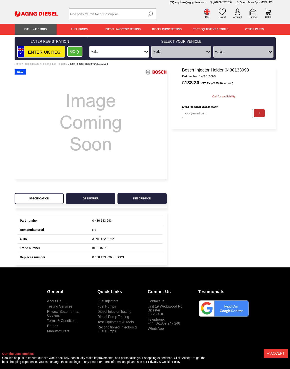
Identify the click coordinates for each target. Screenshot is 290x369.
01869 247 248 (223, 2)
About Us (54, 301)
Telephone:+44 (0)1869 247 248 (164, 321)
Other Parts (254, 29)
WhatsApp (156, 328)
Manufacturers (58, 331)
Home (18, 63)
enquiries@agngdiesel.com (190, 2)
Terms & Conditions (62, 321)
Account (237, 17)
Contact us (156, 301)
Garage (253, 17)
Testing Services (60, 306)
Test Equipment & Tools (210, 29)
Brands (52, 326)
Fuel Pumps (79, 29)
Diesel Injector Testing (123, 29)
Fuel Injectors (35, 29)
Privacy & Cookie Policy (164, 362)
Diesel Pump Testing (167, 29)
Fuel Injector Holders (54, 63)
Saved (222, 17)
